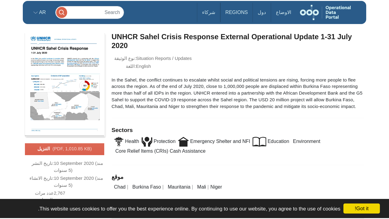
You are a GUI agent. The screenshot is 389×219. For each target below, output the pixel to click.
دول (262, 12)
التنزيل (64, 149)
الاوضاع (283, 12)
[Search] (89, 12)
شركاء (208, 12)
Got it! (361, 208)
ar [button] (42, 12)
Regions (236, 12)
